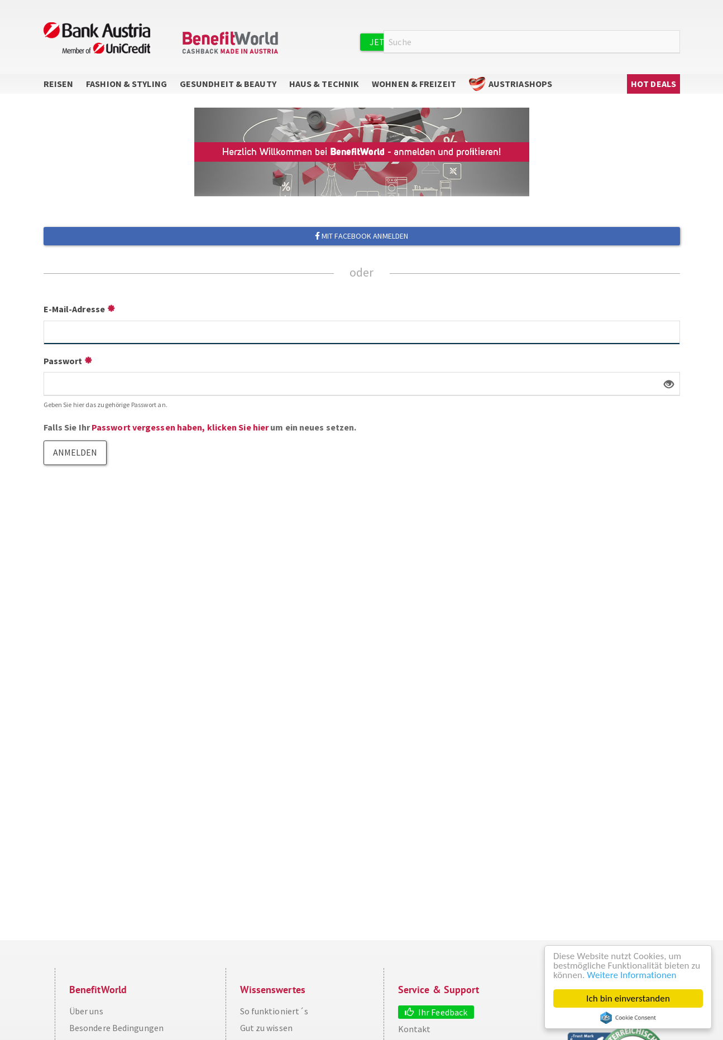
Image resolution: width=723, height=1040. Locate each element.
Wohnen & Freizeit (414, 83)
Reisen (59, 83)
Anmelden (551, 41)
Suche (673, 42)
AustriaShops (520, 83)
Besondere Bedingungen (116, 1027)
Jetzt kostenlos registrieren (438, 41)
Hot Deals (653, 83)
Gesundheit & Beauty (228, 83)
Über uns (86, 1011)
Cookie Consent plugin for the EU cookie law (628, 1018)
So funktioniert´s (274, 1011)
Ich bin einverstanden (628, 998)
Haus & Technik (324, 83)
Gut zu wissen (266, 1027)
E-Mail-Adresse (74, 309)
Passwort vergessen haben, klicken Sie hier (180, 427)
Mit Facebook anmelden (361, 236)
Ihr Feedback (442, 1012)
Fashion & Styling (126, 83)
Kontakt (414, 1028)
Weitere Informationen (631, 975)
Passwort (63, 360)
